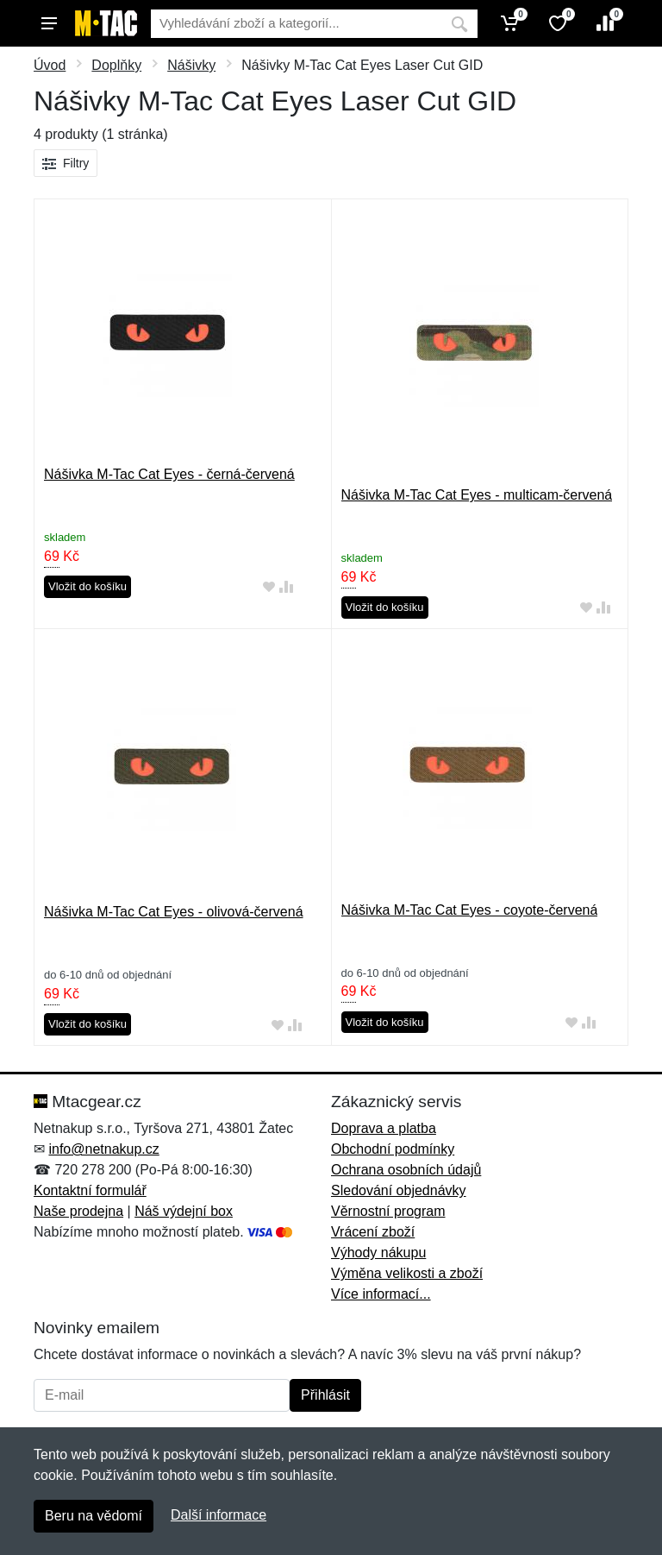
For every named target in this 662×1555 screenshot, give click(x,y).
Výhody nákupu (378, 1252)
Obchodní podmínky (392, 1149)
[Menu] (49, 23)
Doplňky (116, 65)
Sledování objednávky (398, 1190)
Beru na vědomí (93, 1515)
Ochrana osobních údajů (406, 1169)
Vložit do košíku (87, 586)
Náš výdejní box (183, 1211)
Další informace (218, 1515)
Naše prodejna (78, 1211)
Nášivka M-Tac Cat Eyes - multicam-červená (477, 495)
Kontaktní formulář (90, 1190)
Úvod (50, 65)
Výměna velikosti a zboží (407, 1273)
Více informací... (381, 1294)
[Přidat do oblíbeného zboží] (269, 587)
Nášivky (191, 65)
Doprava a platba (383, 1128)
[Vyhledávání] (296, 23)
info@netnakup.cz (103, 1149)
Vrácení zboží (373, 1231)
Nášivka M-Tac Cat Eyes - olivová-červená (173, 911)
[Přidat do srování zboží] (286, 587)
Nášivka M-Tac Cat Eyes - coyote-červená (469, 910)
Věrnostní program (388, 1211)
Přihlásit (325, 1395)
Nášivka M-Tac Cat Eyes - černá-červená (169, 474)
